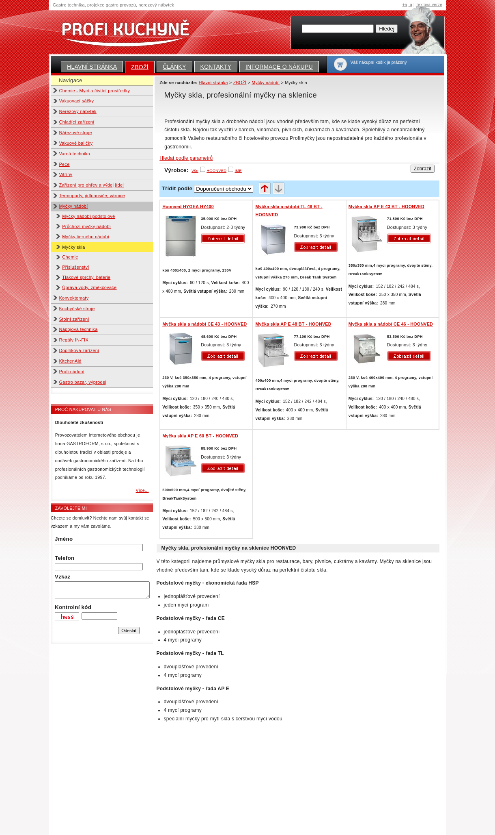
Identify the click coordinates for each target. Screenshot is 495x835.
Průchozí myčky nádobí (86, 226)
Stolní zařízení (74, 319)
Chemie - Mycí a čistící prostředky (94, 90)
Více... (142, 490)
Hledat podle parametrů (186, 158)
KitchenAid (70, 361)
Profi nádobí (72, 371)
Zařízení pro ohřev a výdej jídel (91, 185)
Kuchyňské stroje (77, 308)
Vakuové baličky (76, 143)
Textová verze (429, 4)
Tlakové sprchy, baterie (86, 277)
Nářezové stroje (75, 132)
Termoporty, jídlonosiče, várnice (92, 195)
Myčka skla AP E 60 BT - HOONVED (200, 435)
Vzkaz (62, 577)
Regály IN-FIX (74, 339)
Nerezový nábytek (78, 111)
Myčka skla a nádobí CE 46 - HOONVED (391, 324)
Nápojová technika (78, 329)
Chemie (70, 256)
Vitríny (66, 174)
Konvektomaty (74, 298)
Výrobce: (181, 170)
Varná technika (74, 153)
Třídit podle (177, 188)
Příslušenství (75, 267)
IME (238, 171)
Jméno (64, 539)
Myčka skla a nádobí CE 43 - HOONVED (204, 324)
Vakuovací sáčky (76, 100)
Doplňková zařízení (79, 350)
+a (404, 4)
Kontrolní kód (73, 607)
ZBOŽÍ (139, 67)
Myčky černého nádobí (85, 236)
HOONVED (216, 171)
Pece (64, 164)
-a (410, 4)
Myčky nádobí (73, 206)
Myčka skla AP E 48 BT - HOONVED (293, 324)
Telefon (64, 558)
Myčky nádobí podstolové (88, 216)
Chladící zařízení (77, 122)
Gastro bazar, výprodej (83, 382)
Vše (195, 171)
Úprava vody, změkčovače (89, 287)
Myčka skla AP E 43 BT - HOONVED (386, 206)
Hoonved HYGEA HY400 (188, 206)
